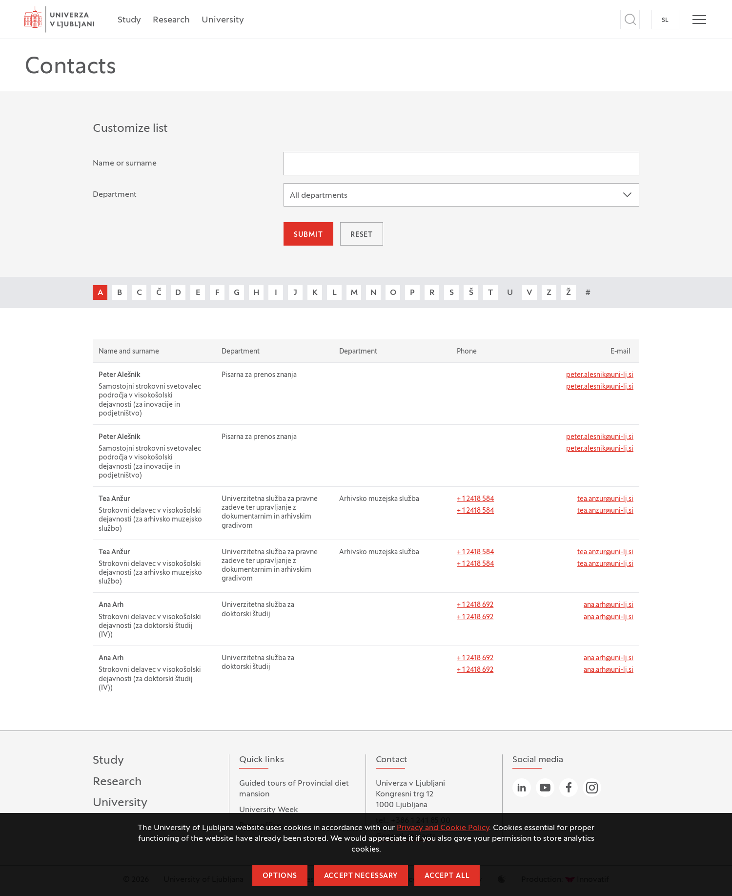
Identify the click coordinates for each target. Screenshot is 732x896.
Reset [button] (361, 235)
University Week (268, 810)
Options (280, 876)
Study (129, 20)
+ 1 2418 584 (475, 499)
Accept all (447, 876)
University (223, 20)
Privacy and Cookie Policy (443, 828)
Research (171, 20)
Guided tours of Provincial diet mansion (294, 789)
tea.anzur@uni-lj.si (605, 499)
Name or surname (125, 163)
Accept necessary (361, 876)
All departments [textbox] (318, 196)
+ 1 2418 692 (475, 605)
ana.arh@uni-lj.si (608, 605)
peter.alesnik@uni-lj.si (599, 375)
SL (665, 20)
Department (115, 195)
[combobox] (461, 195)
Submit (308, 235)
